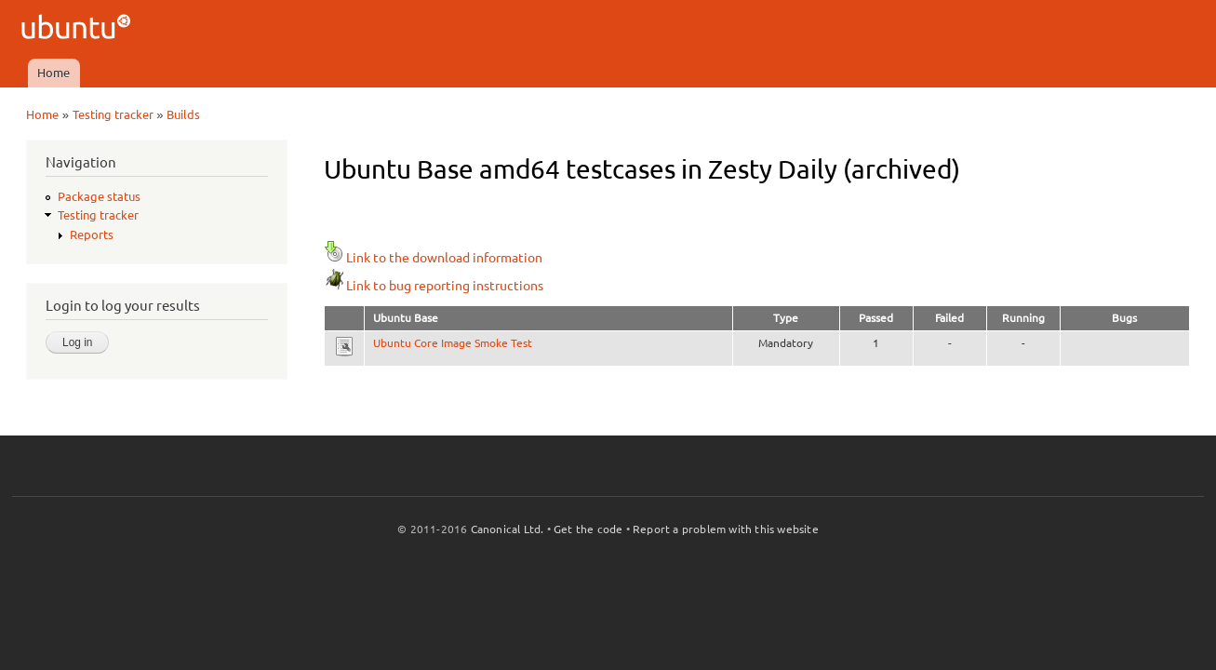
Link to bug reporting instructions (433, 285)
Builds (183, 114)
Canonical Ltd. (507, 529)
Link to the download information (433, 257)
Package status (99, 196)
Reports (92, 234)
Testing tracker (113, 114)
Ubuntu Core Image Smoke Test (452, 343)
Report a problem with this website (726, 529)
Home (53, 72)
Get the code (588, 529)
